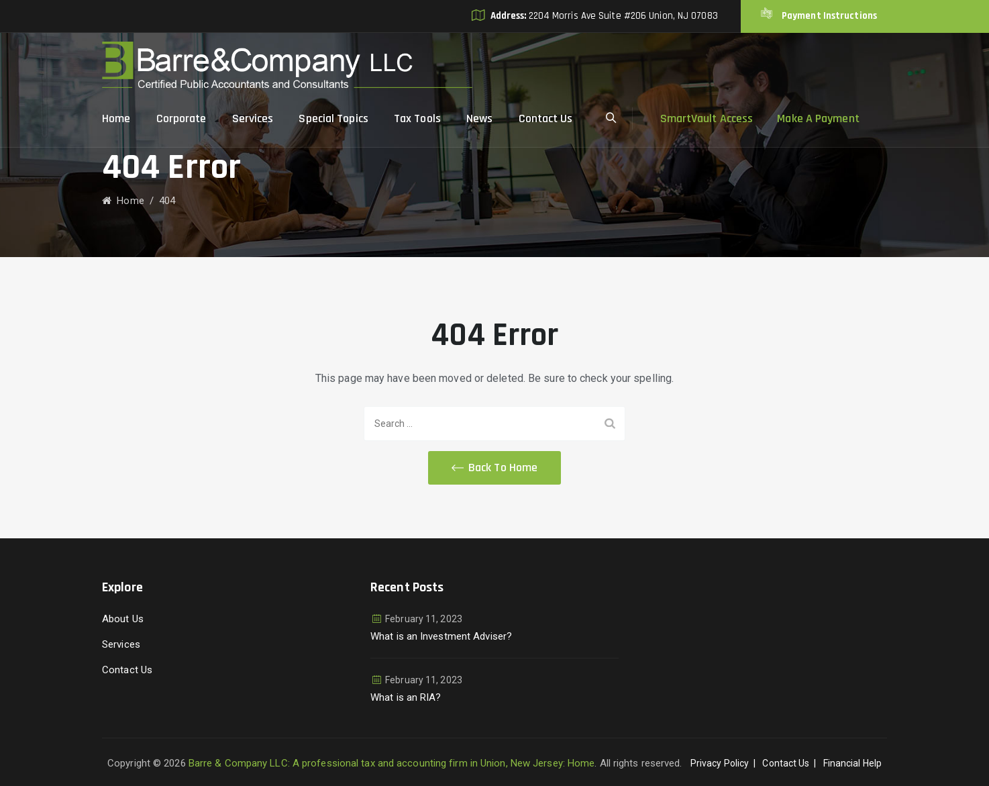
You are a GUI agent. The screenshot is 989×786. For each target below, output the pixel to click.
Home (116, 118)
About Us (123, 619)
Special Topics (333, 118)
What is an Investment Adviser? (441, 636)
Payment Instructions (828, 15)
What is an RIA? (405, 697)
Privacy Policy (719, 763)
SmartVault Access (706, 118)
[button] (494, 468)
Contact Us (546, 118)
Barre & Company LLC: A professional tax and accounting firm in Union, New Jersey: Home (392, 763)
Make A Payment (818, 118)
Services (253, 118)
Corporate (181, 118)
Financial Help (852, 763)
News (479, 118)
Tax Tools (417, 118)
